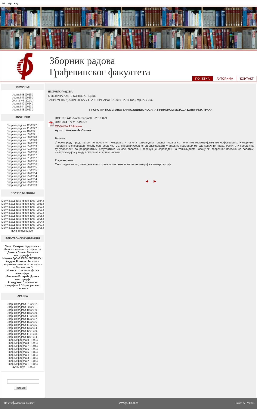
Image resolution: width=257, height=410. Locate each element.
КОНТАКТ (247, 78)
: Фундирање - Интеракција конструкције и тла (22, 248)
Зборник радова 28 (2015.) (22, 167)
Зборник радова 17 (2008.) (22, 316)
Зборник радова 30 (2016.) (22, 161)
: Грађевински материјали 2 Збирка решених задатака (23, 285)
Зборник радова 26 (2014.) (22, 173)
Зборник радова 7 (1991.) (23, 345)
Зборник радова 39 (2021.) (22, 134)
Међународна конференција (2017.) (22, 212)
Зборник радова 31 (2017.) (22, 158)
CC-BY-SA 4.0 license (68, 126)
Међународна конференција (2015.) (22, 218)
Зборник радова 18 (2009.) (22, 313)
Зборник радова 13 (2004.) (22, 328)
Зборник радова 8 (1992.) (23, 342)
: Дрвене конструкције (22, 278)
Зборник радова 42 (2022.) (22, 125)
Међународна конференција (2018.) (22, 209)
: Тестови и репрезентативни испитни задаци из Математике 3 (23, 264)
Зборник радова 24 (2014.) (22, 179)
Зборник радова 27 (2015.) (22, 170)
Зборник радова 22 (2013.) (22, 185)
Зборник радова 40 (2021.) (22, 131)
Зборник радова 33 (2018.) (22, 152)
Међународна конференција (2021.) (22, 203)
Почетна (8, 403)
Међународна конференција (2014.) (22, 221)
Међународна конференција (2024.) (22, 200)
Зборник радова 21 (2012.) (22, 304)
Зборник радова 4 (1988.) (23, 354)
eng (16, 3)
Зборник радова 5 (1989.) (23, 351)
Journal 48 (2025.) (22, 94)
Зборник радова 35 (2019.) (22, 146)
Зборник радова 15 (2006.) (22, 322)
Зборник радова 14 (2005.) (22, 325)
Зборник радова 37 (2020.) (22, 140)
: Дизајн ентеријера (22, 272)
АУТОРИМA (225, 78)
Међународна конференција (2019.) (22, 206)
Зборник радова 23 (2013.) (22, 182)
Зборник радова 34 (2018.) (22, 149)
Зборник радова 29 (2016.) (22, 164)
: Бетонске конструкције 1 (22, 254)
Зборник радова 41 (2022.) (22, 128)
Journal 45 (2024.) (22, 103)
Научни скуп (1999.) (22, 230)
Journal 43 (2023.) (22, 109)
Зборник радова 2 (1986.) (23, 360)
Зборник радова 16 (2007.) (22, 319)
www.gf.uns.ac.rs (128, 402)
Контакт (30, 403)
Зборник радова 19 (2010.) (22, 310)
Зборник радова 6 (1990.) (23, 348)
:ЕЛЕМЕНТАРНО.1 (22, 258)
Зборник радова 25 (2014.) (22, 176)
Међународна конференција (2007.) (22, 224)
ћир (9, 3)
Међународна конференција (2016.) (22, 215)
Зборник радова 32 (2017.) (22, 155)
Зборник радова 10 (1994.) (22, 336)
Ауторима (19, 403)
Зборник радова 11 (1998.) (22, 333)
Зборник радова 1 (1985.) (23, 363)
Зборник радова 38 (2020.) (22, 137)
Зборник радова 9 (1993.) (23, 339)
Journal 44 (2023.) (22, 106)
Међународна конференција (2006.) (22, 227)
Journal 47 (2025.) (22, 97)
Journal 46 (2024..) (23, 100)
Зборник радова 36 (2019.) (22, 143)
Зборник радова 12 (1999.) (22, 330)
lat (3, 3)
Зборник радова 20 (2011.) (22, 307)
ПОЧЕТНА (202, 78)
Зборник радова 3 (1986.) (23, 357)
